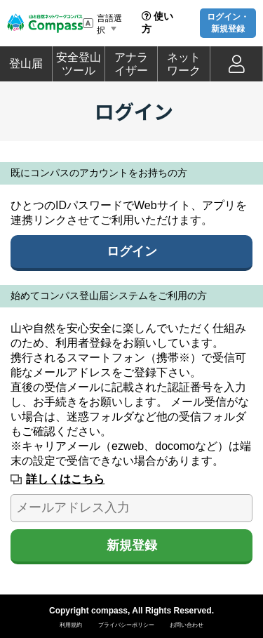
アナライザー (131, 64)
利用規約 (71, 625)
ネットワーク (184, 64)
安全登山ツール (78, 64)
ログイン (132, 251)
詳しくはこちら (65, 479)
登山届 (26, 63)
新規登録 (132, 545)
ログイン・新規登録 (228, 23)
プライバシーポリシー (126, 625)
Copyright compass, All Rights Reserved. (131, 611)
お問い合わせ (186, 625)
